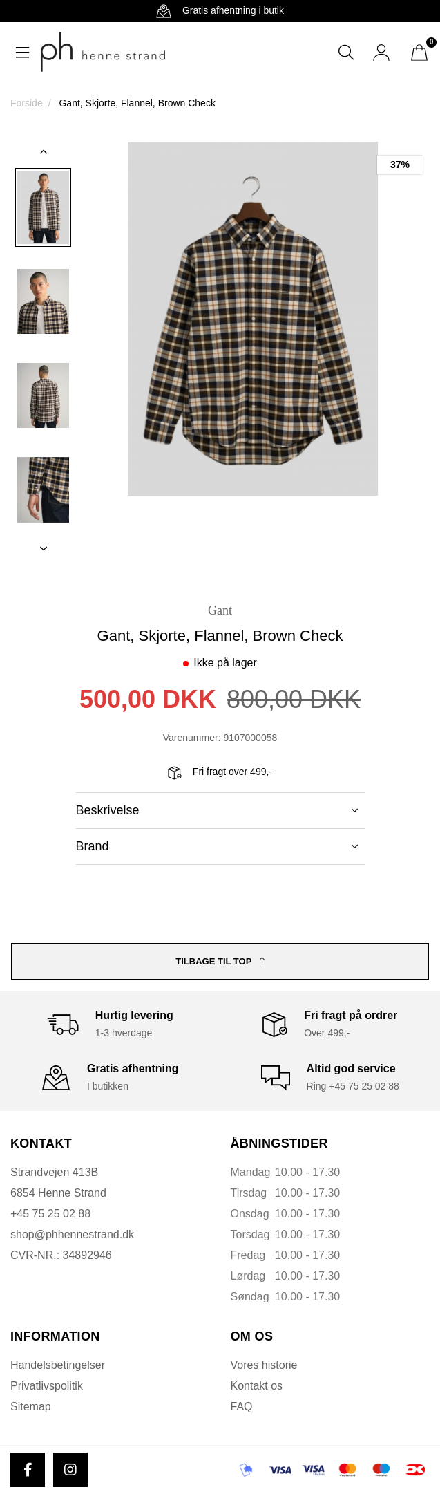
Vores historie (264, 1365)
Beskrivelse (217, 810)
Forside (26, 103)
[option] (43, 207)
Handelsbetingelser (57, 1365)
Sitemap (30, 1406)
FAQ (242, 1406)
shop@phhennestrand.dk (72, 1234)
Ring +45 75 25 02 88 (353, 1086)
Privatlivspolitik (46, 1386)
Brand (217, 846)
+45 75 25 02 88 (50, 1214)
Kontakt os (257, 1386)
